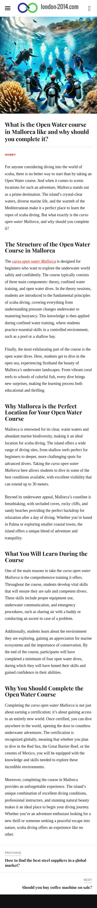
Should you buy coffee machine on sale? (57, 887)
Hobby (10, 154)
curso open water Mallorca (34, 261)
